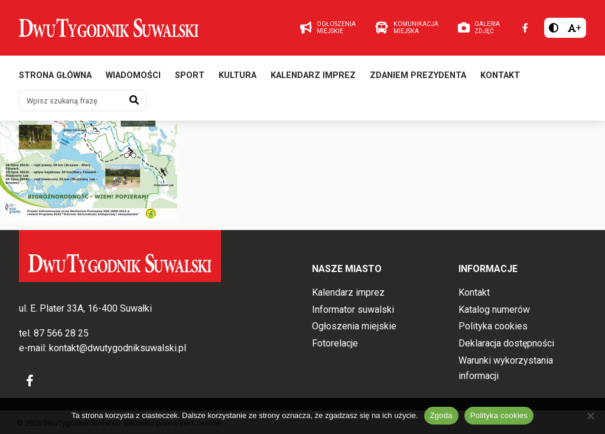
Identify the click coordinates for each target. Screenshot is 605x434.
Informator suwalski (353, 309)
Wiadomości (133, 75)
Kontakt (500, 75)
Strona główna (55, 75)
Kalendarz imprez (313, 75)
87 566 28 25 (61, 333)
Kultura (237, 75)
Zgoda (441, 415)
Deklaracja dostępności (506, 343)
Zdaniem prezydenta (418, 75)
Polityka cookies (493, 326)
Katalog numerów (494, 309)
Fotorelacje (335, 343)
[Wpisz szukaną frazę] (71, 100)
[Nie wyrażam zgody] (590, 416)
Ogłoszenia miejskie (354, 326)
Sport (189, 75)
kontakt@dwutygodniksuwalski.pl (117, 348)
